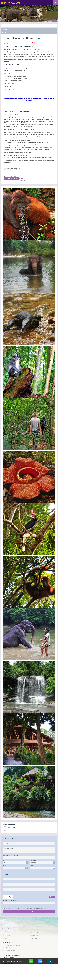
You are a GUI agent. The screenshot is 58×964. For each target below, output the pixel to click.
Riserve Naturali (35, 935)
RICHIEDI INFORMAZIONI (29, 911)
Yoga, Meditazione (7, 932)
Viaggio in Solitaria (35, 932)
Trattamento (33, 860)
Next (56, 21)
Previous (53, 21)
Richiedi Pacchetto (11, 178)
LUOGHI (4, 32)
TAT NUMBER (5, 949)
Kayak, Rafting (34, 938)
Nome (4, 876)
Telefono (5, 887)
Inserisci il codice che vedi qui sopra (11, 900)
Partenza (5, 865)
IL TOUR (4, 26)
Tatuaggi (5, 938)
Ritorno (32, 865)
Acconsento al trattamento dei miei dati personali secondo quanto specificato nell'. (25, 908)
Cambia (52, 896)
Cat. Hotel (5, 860)
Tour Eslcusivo (6, 935)
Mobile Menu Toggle (55, 2)
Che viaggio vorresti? (8, 846)
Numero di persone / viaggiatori (10, 855)
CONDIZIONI (6, 29)
